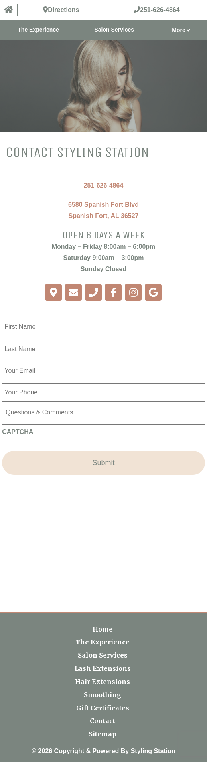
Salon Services (114, 29)
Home (103, 629)
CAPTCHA (17, 431)
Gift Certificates (102, 708)
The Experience (38, 29)
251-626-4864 (104, 185)
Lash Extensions (103, 668)
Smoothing (102, 695)
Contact (102, 721)
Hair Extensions (102, 682)
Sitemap (102, 734)
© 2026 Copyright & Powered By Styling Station (103, 751)
